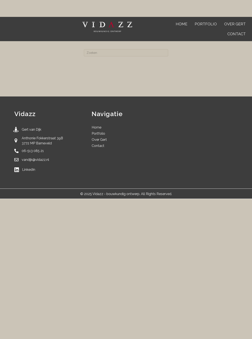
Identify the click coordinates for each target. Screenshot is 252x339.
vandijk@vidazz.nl (35, 160)
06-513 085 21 (33, 151)
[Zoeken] (126, 52)
